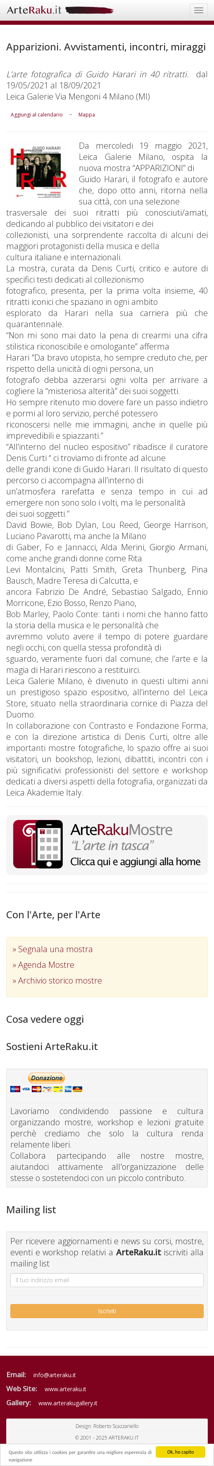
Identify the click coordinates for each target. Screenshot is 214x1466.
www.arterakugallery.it (67, 1403)
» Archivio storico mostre (57, 980)
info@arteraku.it (54, 1375)
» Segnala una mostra (53, 949)
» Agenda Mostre (43, 964)
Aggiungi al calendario (37, 114)
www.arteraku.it (65, 1389)
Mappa (86, 114)
